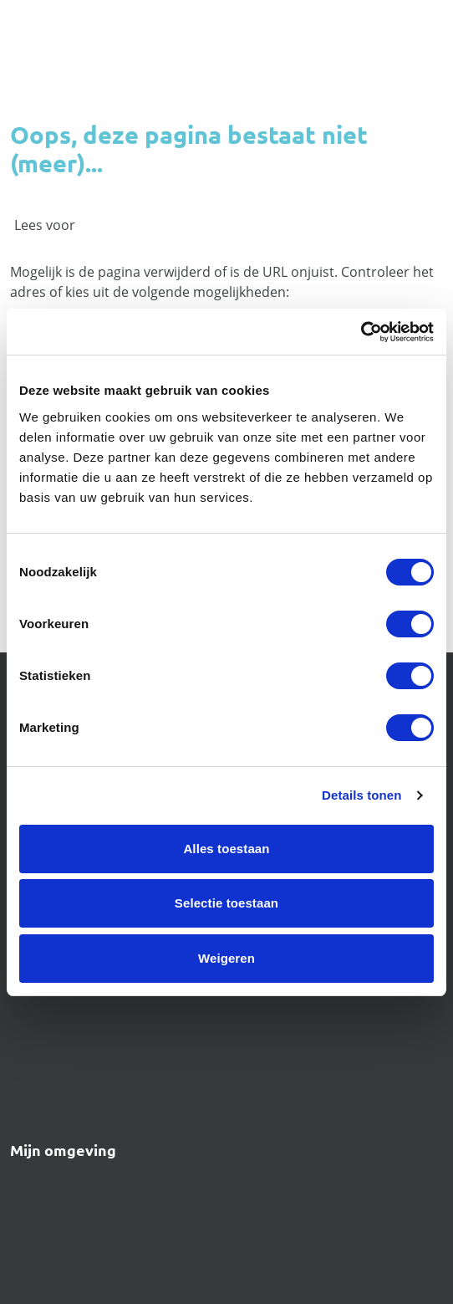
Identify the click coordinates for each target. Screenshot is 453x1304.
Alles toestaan (226, 848)
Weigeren (226, 958)
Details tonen (361, 795)
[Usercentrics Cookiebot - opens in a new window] (361, 332)
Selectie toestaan (226, 903)
